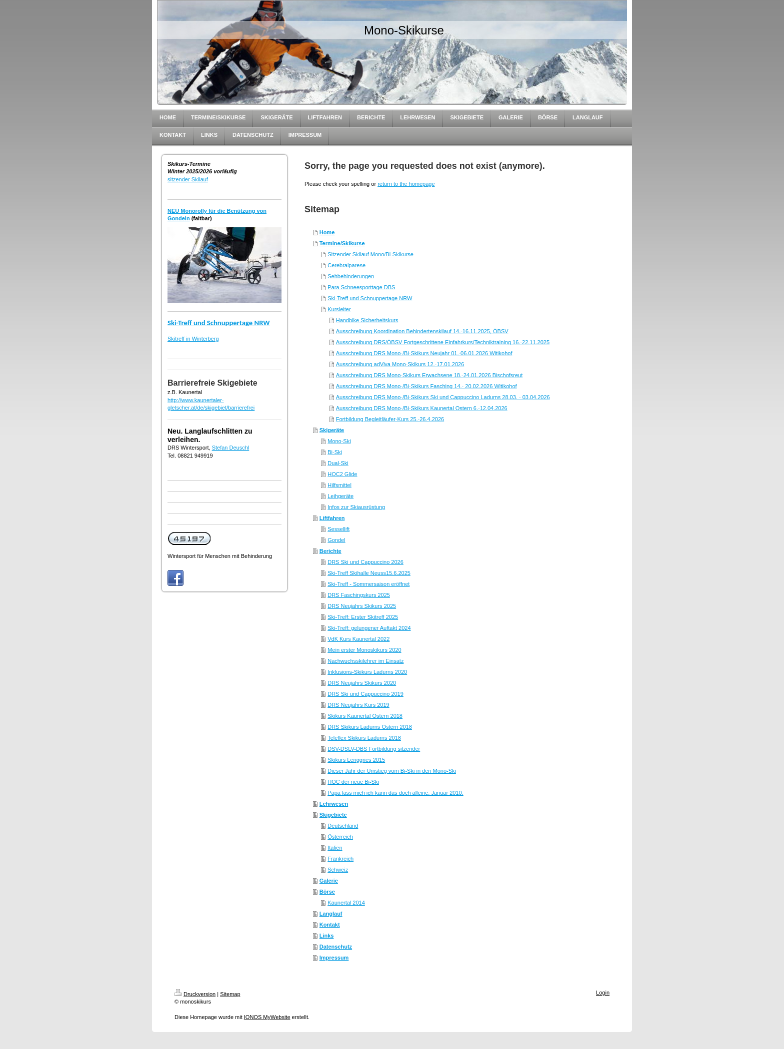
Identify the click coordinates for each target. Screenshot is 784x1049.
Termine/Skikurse (342, 243)
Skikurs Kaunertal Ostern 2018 (365, 716)
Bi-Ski (335, 452)
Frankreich (341, 859)
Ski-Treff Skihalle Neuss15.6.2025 (369, 573)
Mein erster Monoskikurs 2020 (364, 650)
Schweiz (338, 870)
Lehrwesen (334, 804)
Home (327, 232)
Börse (327, 892)
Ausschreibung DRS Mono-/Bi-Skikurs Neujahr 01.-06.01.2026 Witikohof (424, 353)
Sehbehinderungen (351, 276)
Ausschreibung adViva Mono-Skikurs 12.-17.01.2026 (400, 364)
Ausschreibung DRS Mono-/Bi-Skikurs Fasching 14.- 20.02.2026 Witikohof (426, 386)
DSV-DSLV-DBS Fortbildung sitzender (374, 749)
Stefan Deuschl (231, 448)
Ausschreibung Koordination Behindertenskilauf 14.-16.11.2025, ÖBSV (422, 331)
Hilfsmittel (340, 485)
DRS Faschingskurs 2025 (359, 595)
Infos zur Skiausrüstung (356, 507)
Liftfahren (332, 518)
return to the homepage (406, 184)
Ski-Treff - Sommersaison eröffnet (369, 584)
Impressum (334, 958)
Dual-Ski (338, 463)
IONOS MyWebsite (267, 1017)
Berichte (331, 551)
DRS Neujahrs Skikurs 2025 (362, 606)
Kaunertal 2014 (346, 903)
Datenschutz (336, 947)
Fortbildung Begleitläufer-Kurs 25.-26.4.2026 (390, 419)
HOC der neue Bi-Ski (353, 782)
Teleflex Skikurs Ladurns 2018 (364, 738)
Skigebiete (333, 815)
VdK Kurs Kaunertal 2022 (359, 639)
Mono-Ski (339, 441)
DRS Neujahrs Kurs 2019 (359, 705)
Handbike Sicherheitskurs (367, 320)
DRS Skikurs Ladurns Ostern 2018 (370, 727)
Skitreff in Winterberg (193, 339)
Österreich (340, 837)
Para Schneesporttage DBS (361, 287)
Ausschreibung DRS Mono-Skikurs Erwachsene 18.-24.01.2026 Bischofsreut (429, 375)
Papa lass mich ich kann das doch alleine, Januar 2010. (396, 793)
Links (327, 936)
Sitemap (230, 994)
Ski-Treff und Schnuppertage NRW (219, 322)
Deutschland (343, 826)
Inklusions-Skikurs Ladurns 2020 (367, 672)
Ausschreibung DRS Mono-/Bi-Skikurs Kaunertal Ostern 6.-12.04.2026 (422, 408)
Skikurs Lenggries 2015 (356, 760)
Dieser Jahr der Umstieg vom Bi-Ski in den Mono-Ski (392, 771)
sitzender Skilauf (188, 179)
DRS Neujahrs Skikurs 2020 (362, 683)
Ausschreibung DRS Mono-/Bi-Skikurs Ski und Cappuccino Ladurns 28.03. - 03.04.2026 (443, 397)
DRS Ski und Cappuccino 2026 (366, 562)
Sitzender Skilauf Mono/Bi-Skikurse (371, 254)
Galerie (329, 881)
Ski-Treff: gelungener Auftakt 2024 (369, 628)
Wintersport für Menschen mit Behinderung (220, 556)
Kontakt (330, 925)
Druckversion (195, 994)
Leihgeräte (341, 496)
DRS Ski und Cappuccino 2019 (366, 694)
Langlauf (331, 914)
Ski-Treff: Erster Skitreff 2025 (363, 617)
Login (603, 993)
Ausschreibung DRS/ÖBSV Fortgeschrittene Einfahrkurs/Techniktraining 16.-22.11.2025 (443, 342)
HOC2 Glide (342, 474)
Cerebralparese (347, 265)
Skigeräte (332, 430)
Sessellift (339, 529)
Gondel (336, 540)
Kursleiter (339, 309)
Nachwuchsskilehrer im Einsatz (366, 661)
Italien (335, 848)
